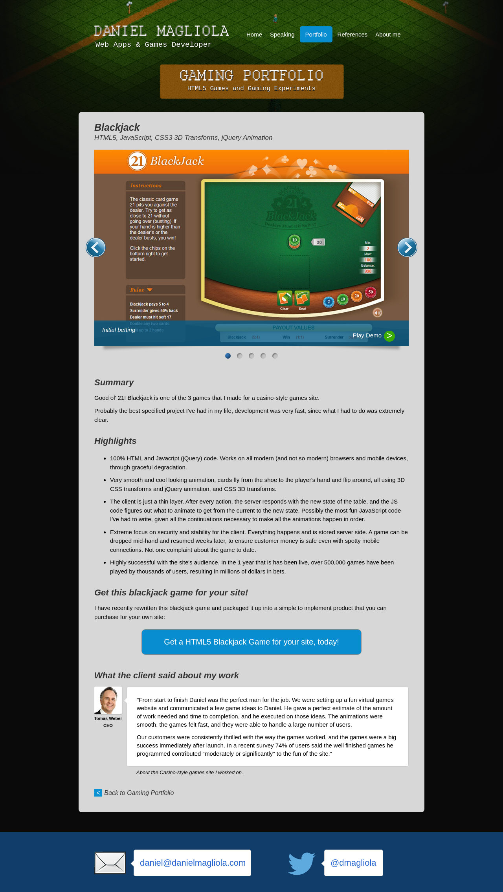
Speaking (282, 34)
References (353, 34)
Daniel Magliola (163, 31)
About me (387, 34)
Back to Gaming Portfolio (139, 792)
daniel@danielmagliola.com (193, 863)
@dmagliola (353, 863)
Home (254, 34)
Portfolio (316, 34)
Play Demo (367, 335)
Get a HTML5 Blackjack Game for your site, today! (251, 641)
